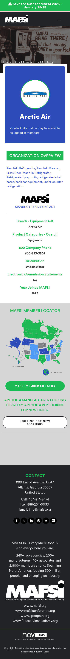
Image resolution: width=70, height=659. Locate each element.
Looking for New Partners (35, 422)
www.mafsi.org (35, 605)
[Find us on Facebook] (16, 521)
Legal (46, 651)
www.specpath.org (35, 615)
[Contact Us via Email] (53, 521)
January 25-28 (35, 7)
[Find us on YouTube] (46, 521)
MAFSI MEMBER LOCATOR (35, 386)
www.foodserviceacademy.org (35, 621)
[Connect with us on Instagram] (38, 521)
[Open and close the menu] (46, 19)
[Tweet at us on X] (24, 521)
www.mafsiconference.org (35, 610)
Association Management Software (35, 636)
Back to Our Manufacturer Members (28, 62)
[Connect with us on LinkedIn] (31, 521)
